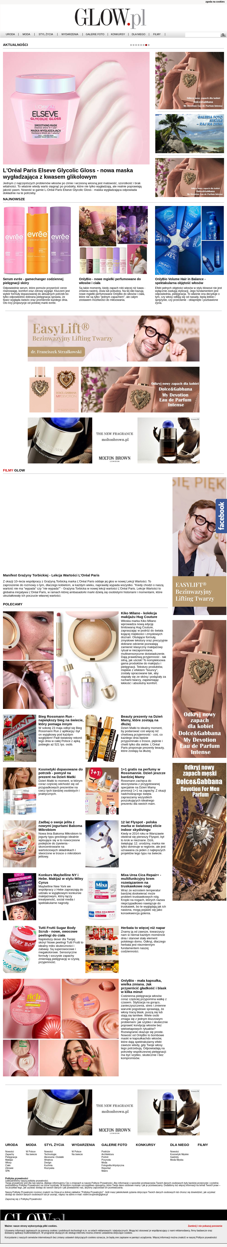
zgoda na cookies (214, 1)
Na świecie (31, 1154)
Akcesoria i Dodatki (54, 1157)
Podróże (105, 1151)
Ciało (8, 1165)
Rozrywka (49, 1168)
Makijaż (9, 1160)
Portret (104, 1157)
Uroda (10, 34)
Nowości (9, 1151)
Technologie (50, 1154)
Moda (26, 34)
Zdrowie (9, 1168)
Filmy (157, 34)
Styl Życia (46, 34)
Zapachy (9, 1154)
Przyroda (106, 1160)
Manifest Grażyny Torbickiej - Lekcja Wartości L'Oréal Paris (51, 575)
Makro (104, 1171)
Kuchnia (48, 1165)
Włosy (8, 1162)
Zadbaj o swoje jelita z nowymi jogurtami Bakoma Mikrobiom (60, 826)
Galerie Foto (95, 34)
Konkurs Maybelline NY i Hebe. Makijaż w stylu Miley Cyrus (60, 878)
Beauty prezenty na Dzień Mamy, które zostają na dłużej (142, 720)
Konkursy (118, 34)
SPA (7, 1171)
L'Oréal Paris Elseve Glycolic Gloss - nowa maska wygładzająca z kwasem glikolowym (68, 173)
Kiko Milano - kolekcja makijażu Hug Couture (139, 615)
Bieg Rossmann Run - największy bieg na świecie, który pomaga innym (61, 720)
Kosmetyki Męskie (179, 1154)
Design (47, 1162)
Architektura (107, 1154)
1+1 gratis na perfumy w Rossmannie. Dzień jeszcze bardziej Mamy (143, 773)
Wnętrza (48, 1160)
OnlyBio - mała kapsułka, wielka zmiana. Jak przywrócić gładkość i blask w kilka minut (143, 986)
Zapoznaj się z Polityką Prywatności (23, 1199)
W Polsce (31, 1151)
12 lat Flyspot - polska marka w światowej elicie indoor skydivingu (141, 826)
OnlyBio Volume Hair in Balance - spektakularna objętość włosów (180, 281)
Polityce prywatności (206, 1237)
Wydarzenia (69, 34)
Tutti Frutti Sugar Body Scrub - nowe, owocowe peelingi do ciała (57, 931)
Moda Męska (176, 1160)
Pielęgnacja (11, 1157)
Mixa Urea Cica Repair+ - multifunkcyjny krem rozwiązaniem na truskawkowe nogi (141, 880)
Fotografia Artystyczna (112, 1165)
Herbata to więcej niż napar (143, 928)
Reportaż (106, 1168)
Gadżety (174, 1157)
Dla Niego (138, 34)
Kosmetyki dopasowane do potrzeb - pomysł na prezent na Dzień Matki (60, 773)
